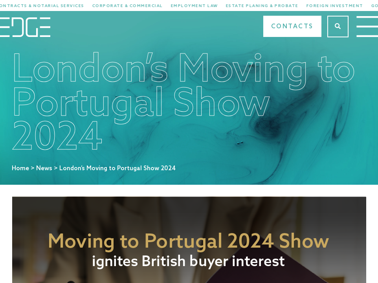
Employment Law (198, 6)
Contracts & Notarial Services (44, 6)
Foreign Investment (339, 6)
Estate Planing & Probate (266, 6)
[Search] (338, 26)
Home (20, 168)
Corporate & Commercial (132, 6)
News (44, 168)
